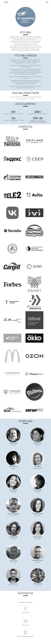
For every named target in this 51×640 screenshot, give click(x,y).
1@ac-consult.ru (25, 625)
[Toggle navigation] (47, 2)
